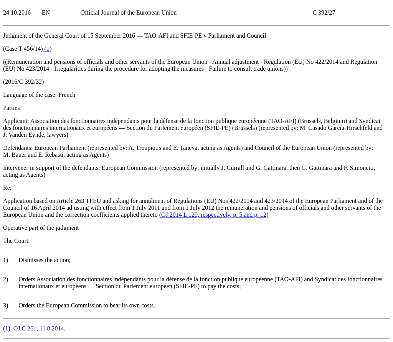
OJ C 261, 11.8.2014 (38, 328)
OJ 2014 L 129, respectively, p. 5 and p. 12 (213, 214)
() (47, 48)
